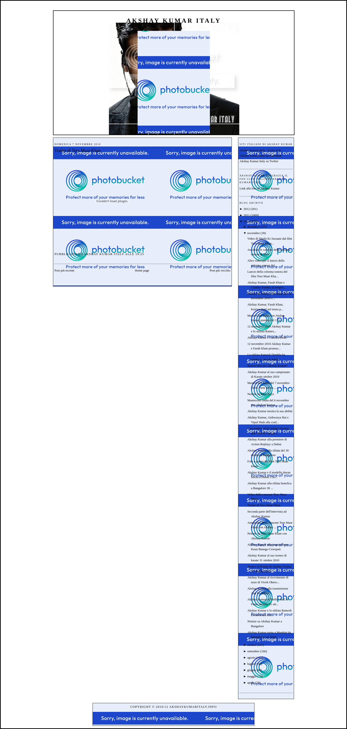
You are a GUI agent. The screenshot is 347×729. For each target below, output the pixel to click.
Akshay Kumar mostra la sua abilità (269, 411)
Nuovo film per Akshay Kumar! (267, 366)
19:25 (139, 254)
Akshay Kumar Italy (173, 20)
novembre (253, 233)
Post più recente (64, 270)
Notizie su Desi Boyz (260, 394)
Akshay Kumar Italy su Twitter (259, 161)
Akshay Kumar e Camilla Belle (267, 337)
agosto (251, 657)
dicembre (253, 227)
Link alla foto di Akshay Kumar (260, 188)
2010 (246, 221)
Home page (142, 270)
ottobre (251, 645)
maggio (252, 676)
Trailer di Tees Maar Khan (77, 150)
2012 (246, 209)
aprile (250, 682)
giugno (251, 670)
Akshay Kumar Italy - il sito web (260, 150)
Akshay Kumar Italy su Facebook (261, 155)
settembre (253, 651)
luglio (250, 664)
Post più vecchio (220, 270)
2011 (246, 215)
